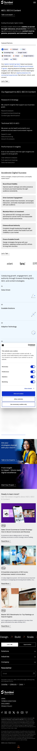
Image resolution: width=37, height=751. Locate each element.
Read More (6, 541)
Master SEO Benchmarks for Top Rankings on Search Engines (17, 616)
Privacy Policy (6, 706)
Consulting (4, 684)
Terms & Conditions (8, 701)
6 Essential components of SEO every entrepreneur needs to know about (14, 573)
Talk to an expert (8, 15)
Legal (3, 698)
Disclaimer (5, 703)
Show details (28, 388)
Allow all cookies (18, 393)
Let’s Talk (5, 81)
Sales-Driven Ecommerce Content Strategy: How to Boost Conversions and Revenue (17, 531)
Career (21, 684)
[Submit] (34, 673)
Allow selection (18, 399)
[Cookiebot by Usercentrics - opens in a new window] (28, 345)
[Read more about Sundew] (7, 2)
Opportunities (27, 644)
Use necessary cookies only (18, 404)
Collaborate (13, 684)
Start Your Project (8, 485)
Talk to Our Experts (9, 460)
